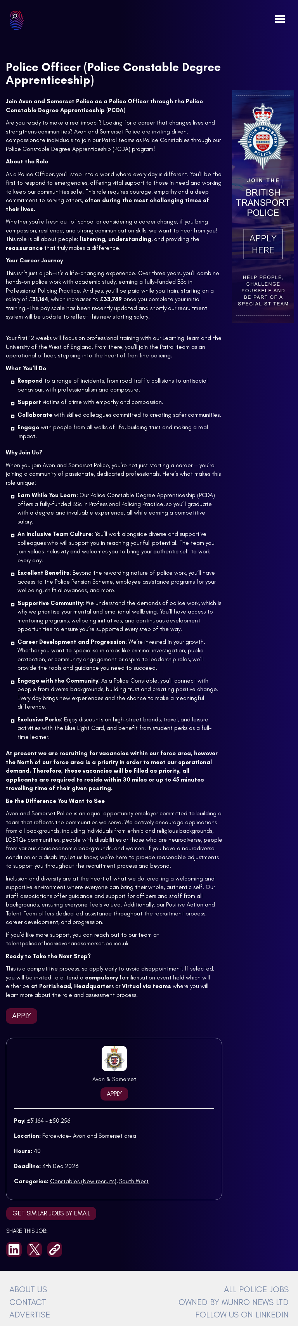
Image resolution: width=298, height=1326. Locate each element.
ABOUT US (28, 1289)
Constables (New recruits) (83, 1181)
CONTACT (27, 1302)
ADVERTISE (29, 1314)
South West (134, 1181)
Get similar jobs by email (51, 1213)
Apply (21, 1015)
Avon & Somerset (114, 1079)
